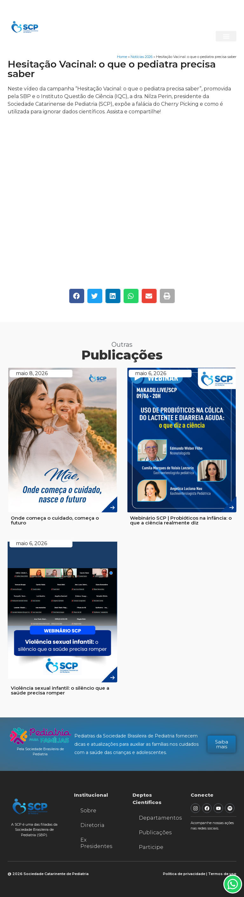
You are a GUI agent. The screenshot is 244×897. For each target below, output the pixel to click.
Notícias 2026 (141, 56)
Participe (151, 847)
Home (122, 56)
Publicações (155, 832)
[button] (226, 36)
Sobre (88, 811)
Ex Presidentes (96, 843)
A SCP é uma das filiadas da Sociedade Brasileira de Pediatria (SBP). (34, 829)
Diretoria (92, 825)
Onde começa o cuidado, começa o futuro (55, 520)
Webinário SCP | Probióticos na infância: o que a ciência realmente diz (181, 520)
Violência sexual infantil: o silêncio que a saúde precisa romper (60, 690)
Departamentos (158, 818)
